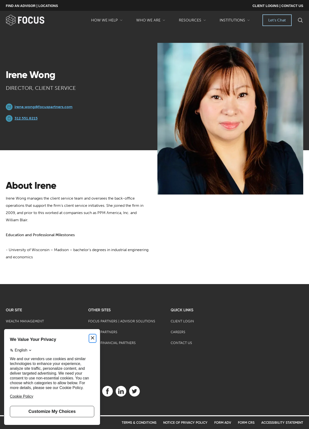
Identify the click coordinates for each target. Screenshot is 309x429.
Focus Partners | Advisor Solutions (121, 321)
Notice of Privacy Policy (185, 423)
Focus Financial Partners (112, 343)
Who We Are (150, 22)
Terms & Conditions (139, 423)
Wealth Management (25, 321)
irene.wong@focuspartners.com (43, 106)
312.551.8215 (26, 118)
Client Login (182, 321)
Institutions (235, 22)
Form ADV (222, 423)
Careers (178, 332)
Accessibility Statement (282, 423)
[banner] (33, 20)
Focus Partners (102, 332)
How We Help (107, 22)
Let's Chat (277, 20)
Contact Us (181, 343)
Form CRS (246, 423)
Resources (192, 22)
